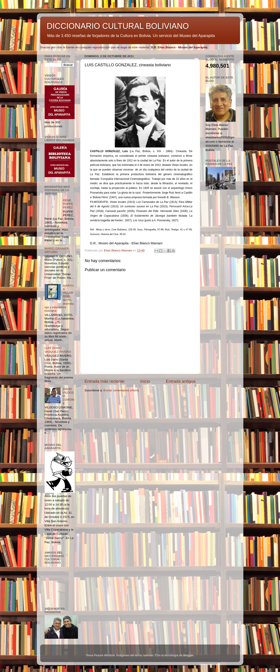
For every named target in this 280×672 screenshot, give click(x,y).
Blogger (188, 655)
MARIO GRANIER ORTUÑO (57, 250)
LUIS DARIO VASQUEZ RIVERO (58, 349)
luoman (148, 655)
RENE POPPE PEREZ (68, 204)
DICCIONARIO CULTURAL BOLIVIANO (118, 26)
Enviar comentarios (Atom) (121, 390)
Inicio (145, 381)
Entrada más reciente (105, 381)
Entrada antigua (180, 381)
